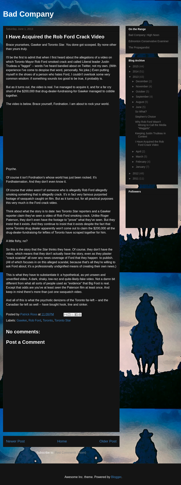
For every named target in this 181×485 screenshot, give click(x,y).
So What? (141, 111)
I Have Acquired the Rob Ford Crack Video (149, 143)
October (141, 91)
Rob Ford (34, 320)
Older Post (108, 441)
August (140, 101)
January (141, 166)
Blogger (116, 477)
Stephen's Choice (145, 116)
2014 (136, 71)
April (139, 151)
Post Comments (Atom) (70, 452)
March (140, 156)
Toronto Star (62, 320)
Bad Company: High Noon (144, 34)
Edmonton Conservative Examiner (149, 41)
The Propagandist (139, 47)
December (142, 81)
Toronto (48, 320)
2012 (136, 173)
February (141, 161)
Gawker (22, 320)
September (142, 96)
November (142, 86)
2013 (136, 76)
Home (62, 441)
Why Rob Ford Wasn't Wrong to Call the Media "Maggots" (150, 125)
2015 (136, 66)
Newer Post (15, 441)
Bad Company (28, 14)
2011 (136, 178)
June (139, 107)
